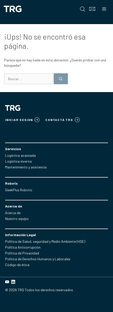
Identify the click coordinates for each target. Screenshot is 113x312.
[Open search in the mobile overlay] (82, 9)
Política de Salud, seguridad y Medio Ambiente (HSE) (45, 241)
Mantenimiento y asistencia (26, 167)
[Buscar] (61, 78)
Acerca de (13, 213)
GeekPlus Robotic (18, 190)
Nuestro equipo (17, 218)
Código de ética (17, 265)
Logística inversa (18, 161)
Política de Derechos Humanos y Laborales (37, 259)
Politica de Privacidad (22, 253)
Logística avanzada (20, 155)
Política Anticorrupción (23, 247)
